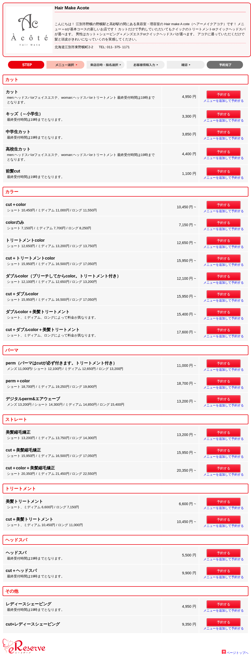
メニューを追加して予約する (223, 100)
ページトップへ (235, 652)
